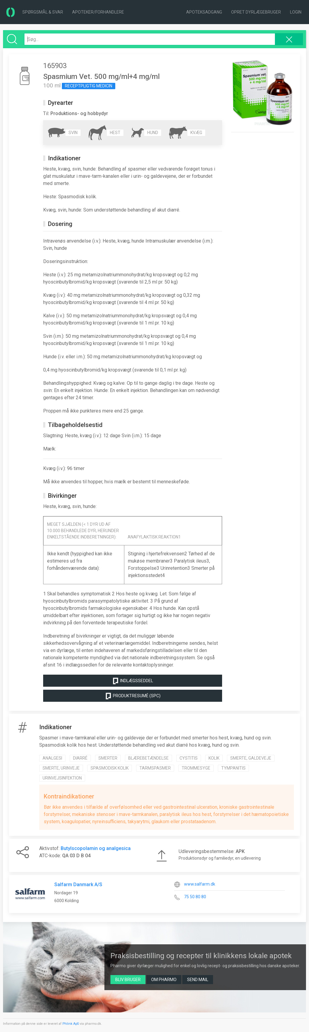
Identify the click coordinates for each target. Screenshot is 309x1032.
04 (88, 855)
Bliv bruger (128, 979)
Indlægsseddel (132, 681)
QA (65, 855)
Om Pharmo (164, 979)
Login (295, 12)
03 (72, 855)
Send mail (197, 979)
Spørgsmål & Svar (42, 12)
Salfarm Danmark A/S (78, 884)
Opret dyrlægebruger (256, 12)
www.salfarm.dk (199, 884)
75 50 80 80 (195, 896)
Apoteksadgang (204, 12)
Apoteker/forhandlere (98, 12)
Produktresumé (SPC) (133, 696)
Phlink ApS (70, 1024)
